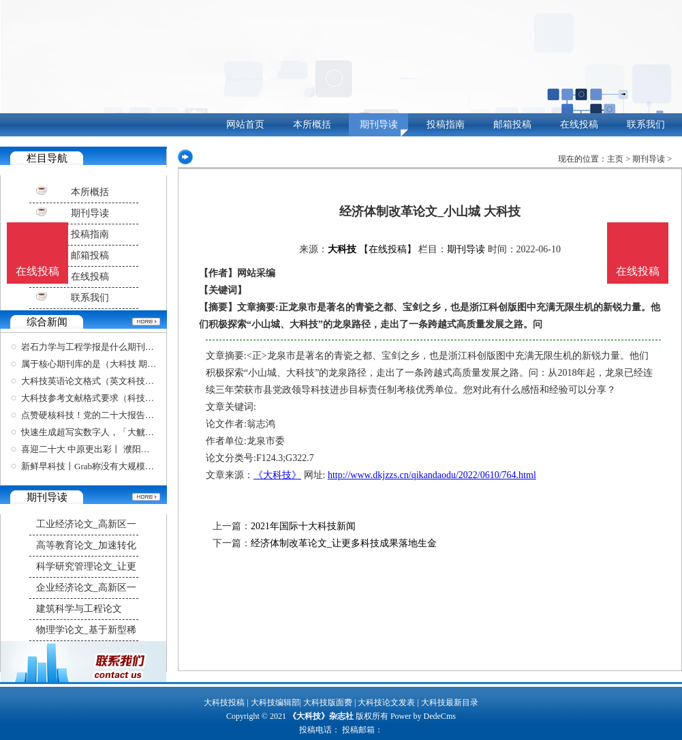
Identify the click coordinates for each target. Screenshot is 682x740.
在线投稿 (579, 124)
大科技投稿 (224, 702)
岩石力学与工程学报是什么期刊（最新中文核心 (114, 347)
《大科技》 (277, 475)
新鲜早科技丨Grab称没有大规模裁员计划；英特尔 (118, 466)
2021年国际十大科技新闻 (303, 526)
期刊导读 (379, 124)
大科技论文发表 (386, 702)
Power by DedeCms (423, 716)
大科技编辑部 (275, 702)
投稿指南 (446, 124)
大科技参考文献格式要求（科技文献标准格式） (114, 398)
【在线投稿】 (387, 249)
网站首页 (245, 124)
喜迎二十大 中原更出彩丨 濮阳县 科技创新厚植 (113, 449)
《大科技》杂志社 (321, 716)
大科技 (342, 249)
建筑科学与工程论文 (79, 609)
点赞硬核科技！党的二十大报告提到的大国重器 (114, 415)
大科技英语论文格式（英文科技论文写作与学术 (114, 381)
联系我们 (646, 124)
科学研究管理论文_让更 (86, 566)
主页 (615, 159)
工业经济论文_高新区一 (86, 524)
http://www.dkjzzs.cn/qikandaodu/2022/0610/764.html (432, 475)
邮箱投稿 (512, 124)
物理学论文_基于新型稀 (86, 630)
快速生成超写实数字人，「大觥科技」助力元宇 (114, 432)
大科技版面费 (327, 702)
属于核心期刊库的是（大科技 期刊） (93, 364)
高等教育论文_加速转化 (86, 545)
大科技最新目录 (449, 702)
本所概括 (312, 124)
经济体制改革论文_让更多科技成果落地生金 (344, 543)
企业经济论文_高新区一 (86, 587)
